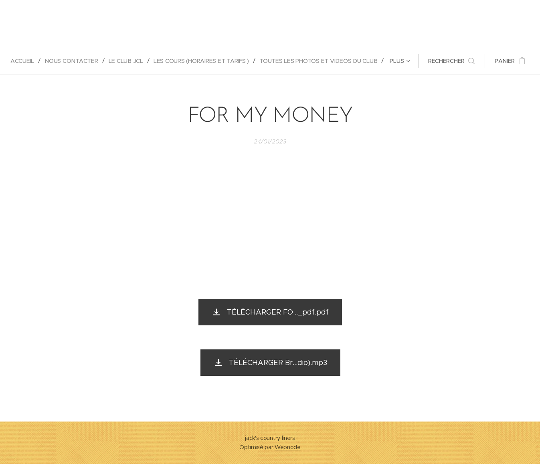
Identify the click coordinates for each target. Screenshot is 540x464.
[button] (453, 61)
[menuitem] (24, 61)
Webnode (288, 447)
